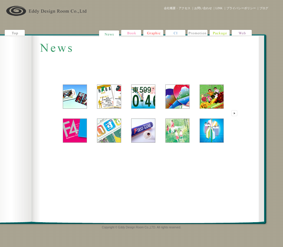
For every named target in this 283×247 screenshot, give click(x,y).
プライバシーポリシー (241, 8)
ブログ (263, 8)
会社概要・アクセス (177, 8)
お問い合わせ (203, 8)
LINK (219, 8)
